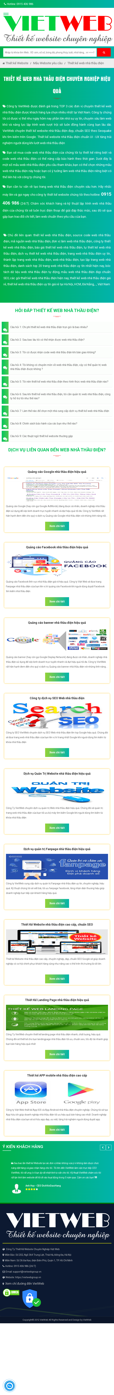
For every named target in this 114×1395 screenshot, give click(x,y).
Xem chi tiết (57, 526)
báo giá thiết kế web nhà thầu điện (58, 247)
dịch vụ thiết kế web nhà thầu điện (42, 253)
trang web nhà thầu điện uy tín (89, 253)
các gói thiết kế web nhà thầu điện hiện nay (39, 278)
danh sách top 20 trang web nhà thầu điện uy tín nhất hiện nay (61, 266)
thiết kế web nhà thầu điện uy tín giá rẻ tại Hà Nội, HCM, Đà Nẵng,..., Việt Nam (58, 284)
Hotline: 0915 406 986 (18, 4)
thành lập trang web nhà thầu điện (27, 259)
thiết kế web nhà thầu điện (52, 235)
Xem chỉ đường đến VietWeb (24, 1283)
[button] (57, 327)
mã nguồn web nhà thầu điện (31, 241)
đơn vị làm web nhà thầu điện (72, 241)
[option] (57, 1177)
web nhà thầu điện (66, 259)
